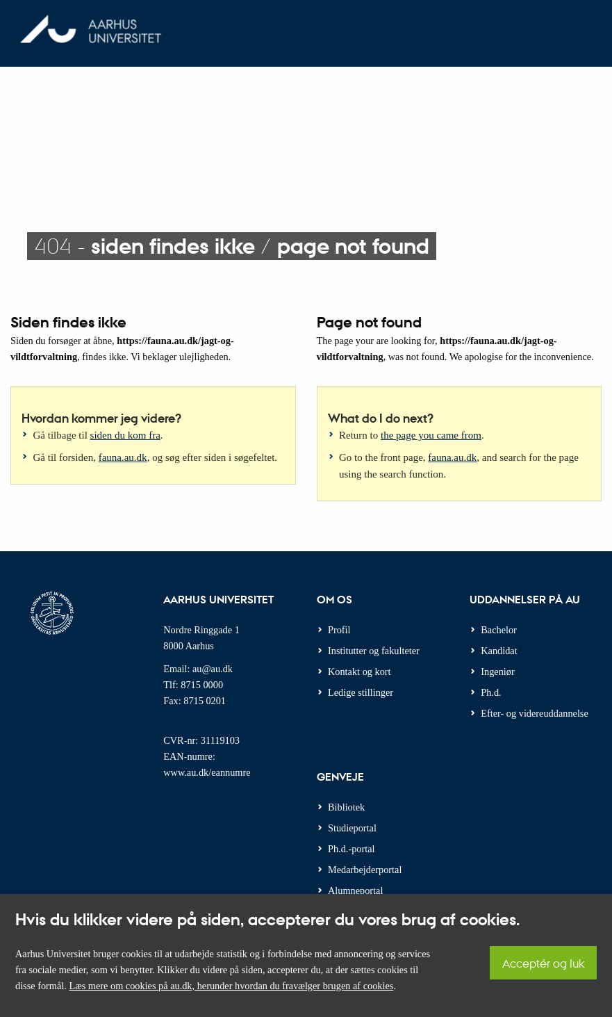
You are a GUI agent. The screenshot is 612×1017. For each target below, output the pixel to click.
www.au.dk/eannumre (206, 772)
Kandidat (499, 650)
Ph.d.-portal (351, 848)
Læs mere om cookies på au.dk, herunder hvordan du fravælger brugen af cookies (231, 985)
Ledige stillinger (360, 692)
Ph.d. (491, 692)
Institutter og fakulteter (374, 650)
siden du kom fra (125, 435)
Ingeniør (497, 671)
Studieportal (352, 827)
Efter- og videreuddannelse (534, 713)
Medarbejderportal (365, 869)
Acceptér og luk (543, 963)
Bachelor (499, 629)
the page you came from (431, 435)
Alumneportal (355, 890)
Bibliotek (346, 807)
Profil (339, 629)
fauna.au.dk (123, 457)
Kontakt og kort (359, 671)
